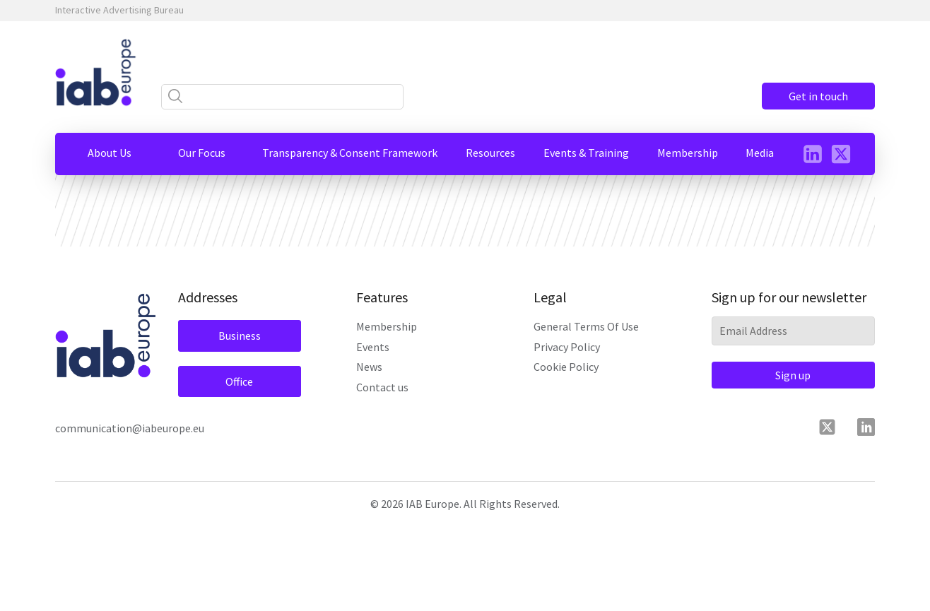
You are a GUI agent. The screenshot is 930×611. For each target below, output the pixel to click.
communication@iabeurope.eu (129, 428)
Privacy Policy (567, 347)
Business (239, 335)
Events (372, 347)
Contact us (382, 387)
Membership (386, 326)
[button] (110, 152)
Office (239, 381)
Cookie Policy (566, 367)
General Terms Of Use (586, 326)
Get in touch (818, 96)
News (369, 367)
